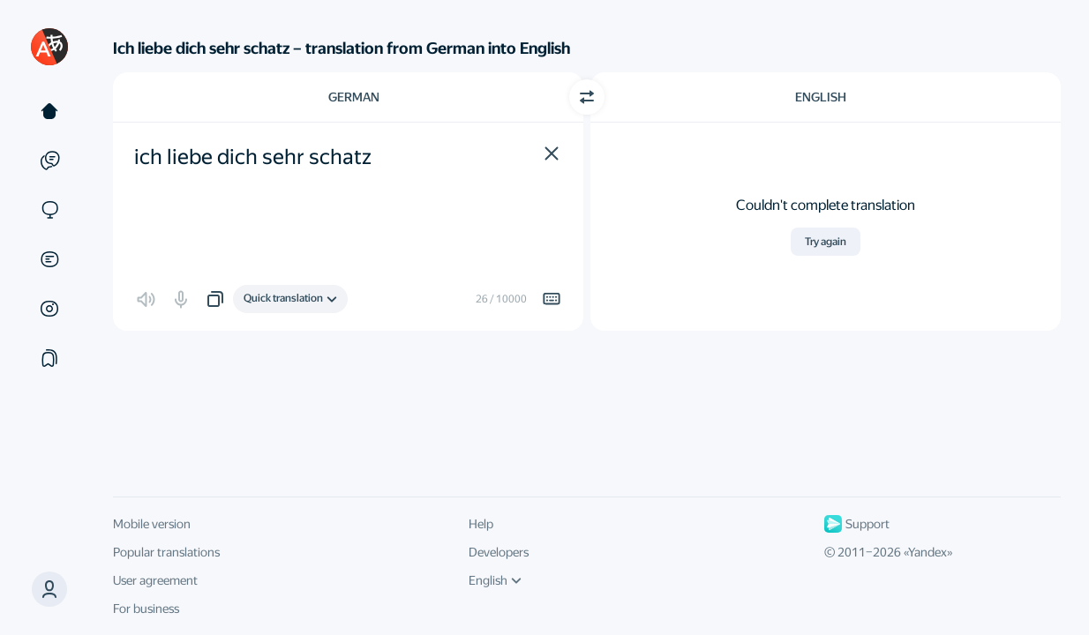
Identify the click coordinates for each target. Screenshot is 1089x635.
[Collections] (49, 358)
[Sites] (49, 210)
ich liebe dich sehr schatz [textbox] (253, 157)
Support (857, 524)
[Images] (49, 308)
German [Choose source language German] (353, 97)
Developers (499, 552)
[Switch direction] (587, 97)
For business (146, 608)
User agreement (155, 580)
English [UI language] (495, 580)
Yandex (927, 552)
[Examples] (49, 160)
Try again (825, 241)
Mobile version (152, 524)
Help (481, 524)
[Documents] (49, 259)
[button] (551, 153)
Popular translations (166, 552)
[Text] (49, 111)
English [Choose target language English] (820, 97)
